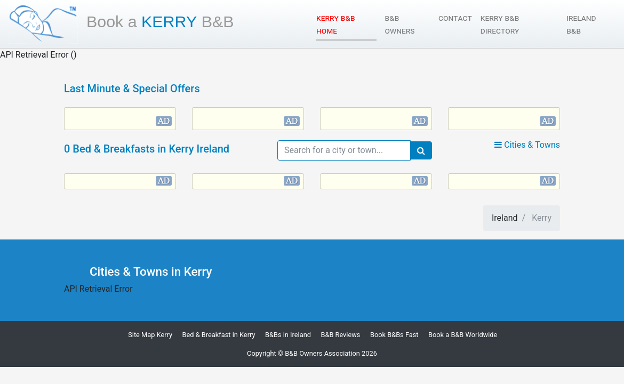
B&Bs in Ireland (288, 335)
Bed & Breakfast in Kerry (218, 335)
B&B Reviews (340, 335)
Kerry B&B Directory (500, 24)
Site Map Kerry (150, 335)
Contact (455, 18)
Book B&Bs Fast (394, 335)
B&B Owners (400, 24)
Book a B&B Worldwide (462, 335)
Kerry (160, 21)
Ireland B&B (581, 24)
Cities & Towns (527, 145)
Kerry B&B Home (345, 24)
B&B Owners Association (322, 353)
